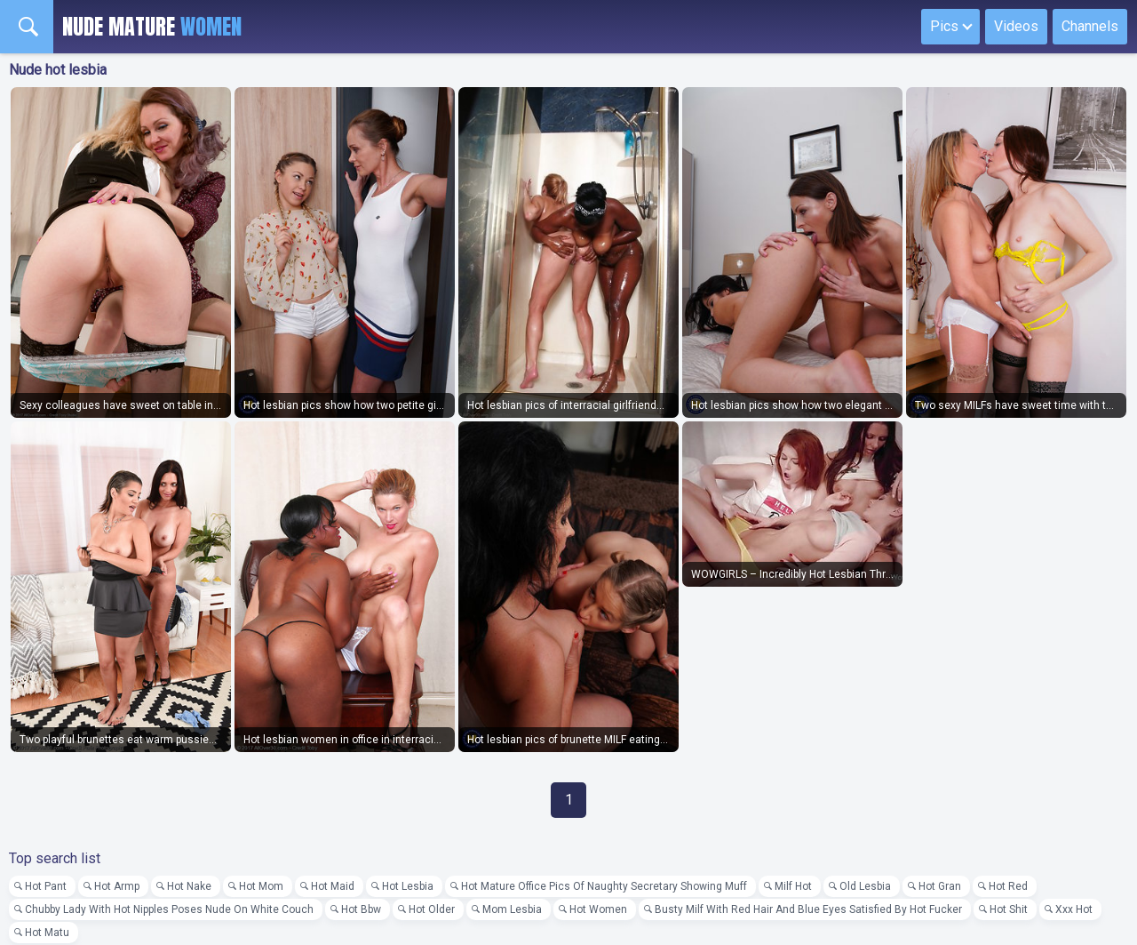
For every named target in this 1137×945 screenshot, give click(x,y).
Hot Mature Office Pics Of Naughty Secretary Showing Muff (604, 886)
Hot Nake (189, 886)
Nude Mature (152, 27)
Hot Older (432, 909)
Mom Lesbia (512, 909)
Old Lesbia (865, 886)
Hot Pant (46, 886)
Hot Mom (261, 886)
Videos (1016, 26)
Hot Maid (332, 886)
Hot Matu (47, 932)
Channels (1089, 26)
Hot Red (1008, 886)
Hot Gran (939, 886)
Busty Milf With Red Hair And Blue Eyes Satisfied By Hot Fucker (808, 909)
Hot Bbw (361, 909)
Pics (944, 26)
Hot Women (598, 909)
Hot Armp (116, 886)
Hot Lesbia (407, 886)
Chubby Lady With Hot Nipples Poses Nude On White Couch (169, 909)
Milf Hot (793, 886)
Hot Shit (1009, 909)
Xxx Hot (1074, 909)
